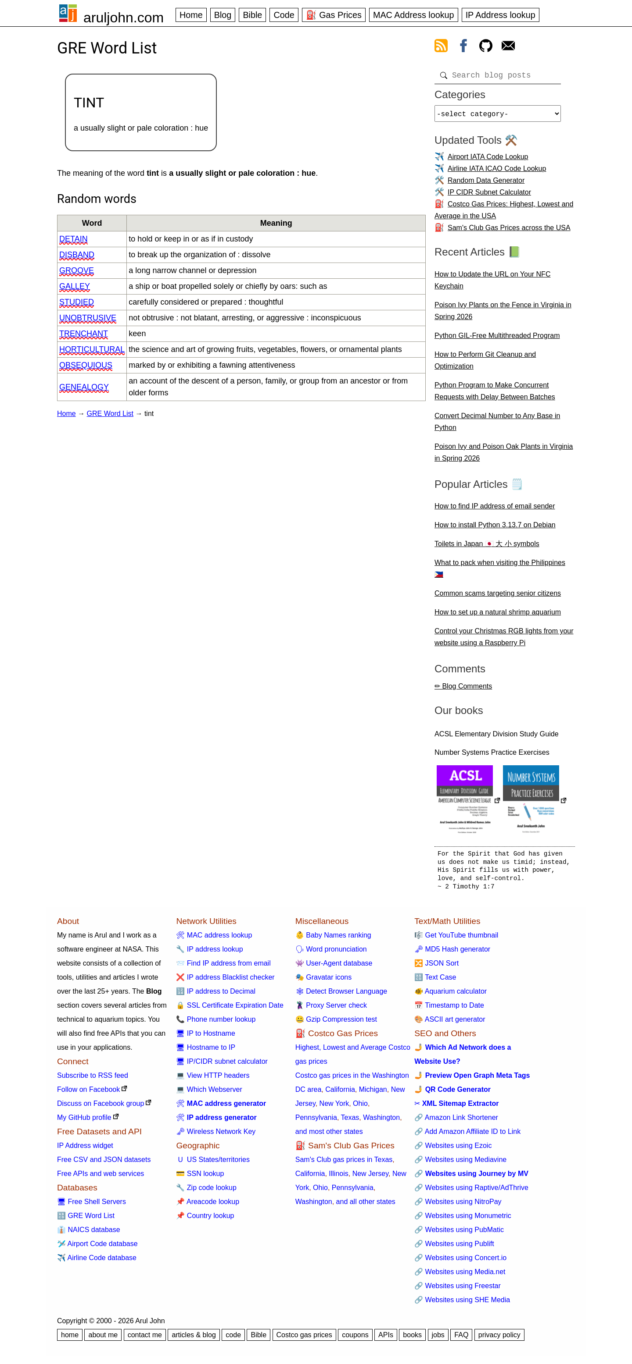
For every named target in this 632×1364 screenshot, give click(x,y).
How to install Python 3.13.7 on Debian (495, 528)
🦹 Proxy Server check (331, 1008)
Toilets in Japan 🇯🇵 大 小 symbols (486, 547)
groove (76, 270)
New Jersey (370, 1177)
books (412, 1338)
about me (103, 1338)
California (340, 1093)
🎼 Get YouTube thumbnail (456, 938)
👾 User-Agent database (334, 966)
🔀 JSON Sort (436, 966)
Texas (350, 1121)
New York (334, 1107)
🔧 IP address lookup (209, 952)
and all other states (365, 1205)
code (233, 1338)
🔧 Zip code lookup (206, 1191)
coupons (355, 1338)
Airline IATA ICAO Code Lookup (497, 172)
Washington (381, 1121)
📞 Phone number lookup (215, 1023)
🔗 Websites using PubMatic (459, 1233)
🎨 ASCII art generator (449, 1023)
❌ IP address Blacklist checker (225, 980)
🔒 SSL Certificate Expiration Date (229, 1008)
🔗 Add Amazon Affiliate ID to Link (467, 1135)
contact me (145, 1338)
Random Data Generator (486, 184)
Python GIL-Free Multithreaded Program (497, 339)
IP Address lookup (500, 15)
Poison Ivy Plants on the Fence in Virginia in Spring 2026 (502, 314)
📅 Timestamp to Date (449, 1008)
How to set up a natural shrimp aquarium (497, 615)
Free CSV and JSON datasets (104, 1163)
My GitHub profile (84, 1121)
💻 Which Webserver (209, 1093)
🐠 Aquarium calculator (450, 994)
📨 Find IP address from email (223, 966)
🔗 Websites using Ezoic (453, 1149)
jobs (438, 1338)
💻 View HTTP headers (212, 1079)
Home (191, 15)
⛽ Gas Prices (334, 15)
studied (76, 302)
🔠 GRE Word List (86, 1219)
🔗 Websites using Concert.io (460, 1261)
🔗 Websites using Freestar (457, 1289)
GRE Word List (110, 413)
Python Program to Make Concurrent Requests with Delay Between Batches (494, 394)
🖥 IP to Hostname (205, 1037)
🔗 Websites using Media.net (459, 1275)
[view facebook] (463, 47)
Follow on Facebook (88, 1093)
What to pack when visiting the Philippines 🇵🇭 (499, 572)
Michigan (373, 1093)
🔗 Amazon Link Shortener (456, 1121)
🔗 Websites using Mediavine (460, 1163)
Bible (252, 15)
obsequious (85, 365)
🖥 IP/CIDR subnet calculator (222, 1065)
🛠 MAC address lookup (214, 938)
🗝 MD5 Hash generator (452, 952)
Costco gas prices (304, 1338)
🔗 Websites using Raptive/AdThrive (471, 1191)
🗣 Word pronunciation (331, 952)
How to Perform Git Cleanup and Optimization (485, 363)
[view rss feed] (441, 47)
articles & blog (194, 1338)
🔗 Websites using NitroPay (457, 1205)
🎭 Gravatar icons (323, 980)
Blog (223, 15)
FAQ (461, 1338)
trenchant (83, 333)
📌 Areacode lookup (207, 1205)
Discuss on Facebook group (100, 1107)
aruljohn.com (123, 17)
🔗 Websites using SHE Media (462, 1303)
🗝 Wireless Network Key (215, 1135)
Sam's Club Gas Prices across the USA (509, 231)
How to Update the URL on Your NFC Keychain (492, 283)
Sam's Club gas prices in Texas (344, 1163)
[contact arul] (508, 47)
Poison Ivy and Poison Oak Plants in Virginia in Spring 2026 (503, 455)
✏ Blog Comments (463, 689)
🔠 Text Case (435, 980)
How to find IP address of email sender (494, 509)
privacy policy (499, 1338)
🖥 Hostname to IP (205, 1051)
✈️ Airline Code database (96, 1261)
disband (76, 254)
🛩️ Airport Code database (97, 1247)
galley (74, 286)
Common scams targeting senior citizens (497, 596)
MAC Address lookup (413, 15)
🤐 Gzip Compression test (336, 1023)
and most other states (329, 1135)
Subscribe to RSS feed (92, 1079)
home (70, 1338)
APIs (385, 1338)
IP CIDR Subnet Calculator (489, 195)
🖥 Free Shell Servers (91, 1205)
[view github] (485, 47)
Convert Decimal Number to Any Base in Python (497, 425)
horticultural (92, 349)
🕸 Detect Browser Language (341, 994)
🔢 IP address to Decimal (215, 994)
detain (73, 238)
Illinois (338, 1177)
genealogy (84, 387)
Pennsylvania (316, 1121)
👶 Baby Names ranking (333, 938)
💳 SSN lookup (200, 1177)
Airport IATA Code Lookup (488, 160)
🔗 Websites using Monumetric (462, 1219)
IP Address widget (85, 1149)
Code (283, 15)
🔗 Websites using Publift (454, 1247)
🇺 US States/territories (213, 1163)
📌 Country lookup (205, 1219)
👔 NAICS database (88, 1233)
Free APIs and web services (100, 1177)
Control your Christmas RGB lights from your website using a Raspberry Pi (504, 640)
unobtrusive (87, 317)
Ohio (360, 1107)
